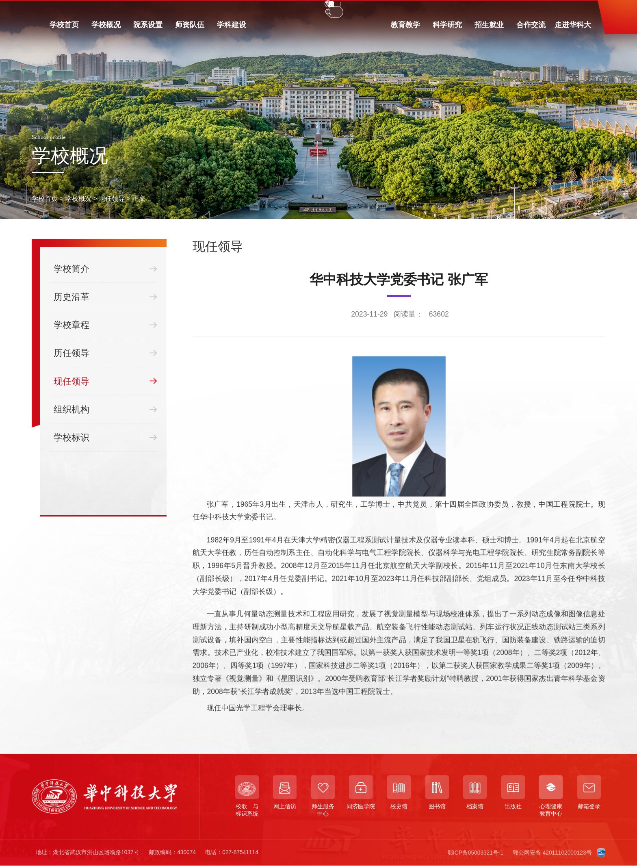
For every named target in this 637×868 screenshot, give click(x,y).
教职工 (89, 10)
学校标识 (105, 437)
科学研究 (447, 29)
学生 (60, 10)
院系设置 (147, 29)
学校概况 (106, 29)
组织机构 (105, 409)
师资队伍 (189, 29)
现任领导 (112, 198)
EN (490, 10)
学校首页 (64, 29)
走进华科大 (573, 29)
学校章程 (105, 325)
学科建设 (231, 29)
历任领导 (105, 353)
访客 (143, 10)
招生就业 (489, 29)
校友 (117, 10)
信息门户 (175, 10)
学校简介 (105, 268)
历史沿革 (105, 296)
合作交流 (531, 29)
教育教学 (405, 29)
